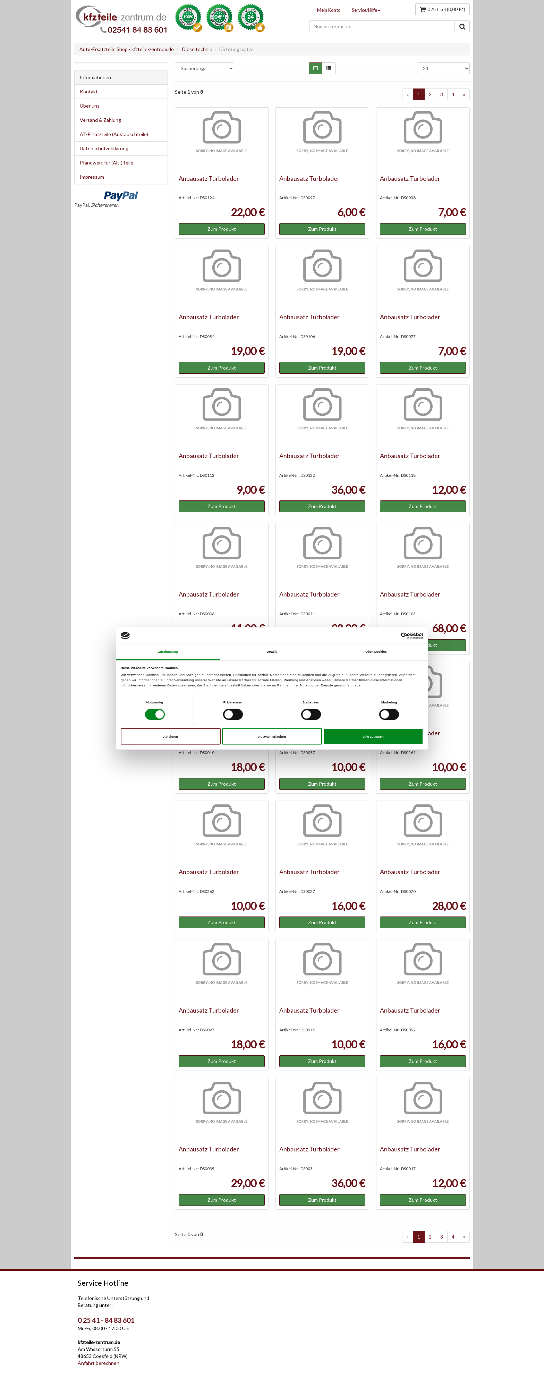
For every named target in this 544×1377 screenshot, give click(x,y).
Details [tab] (271, 651)
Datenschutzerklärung (104, 148)
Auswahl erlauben (272, 736)
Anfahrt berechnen (98, 1363)
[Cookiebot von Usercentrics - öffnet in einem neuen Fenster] (393, 635)
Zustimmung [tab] (168, 651)
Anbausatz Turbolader (209, 178)
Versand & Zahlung (100, 120)
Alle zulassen (373, 736)
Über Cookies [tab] (376, 651)
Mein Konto (329, 10)
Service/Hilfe (366, 10)
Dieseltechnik (197, 49)
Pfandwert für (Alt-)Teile (106, 163)
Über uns (90, 106)
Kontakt (89, 91)
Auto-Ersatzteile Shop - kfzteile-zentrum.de (126, 49)
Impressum (92, 177)
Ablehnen (170, 736)
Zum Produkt (221, 229)
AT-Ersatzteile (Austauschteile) (114, 134)
